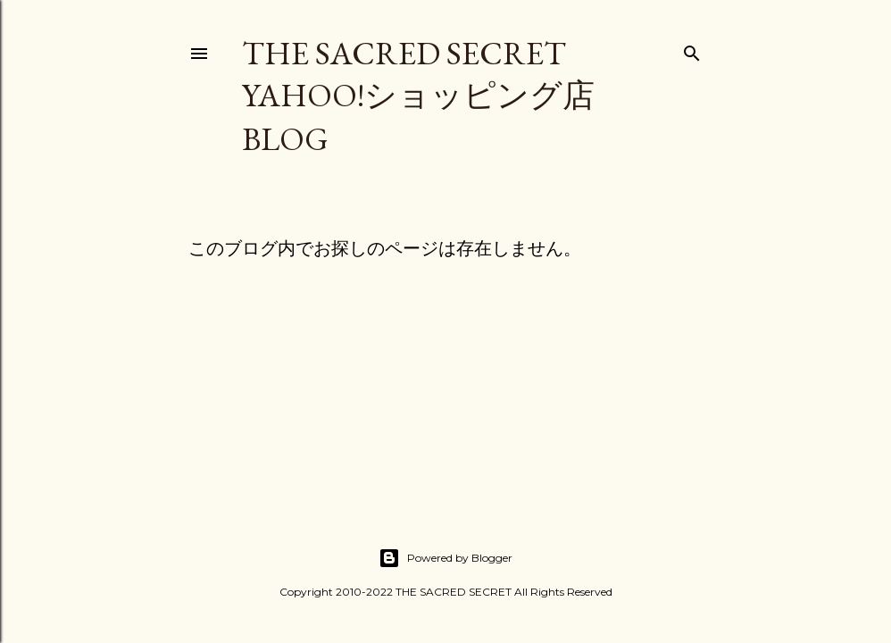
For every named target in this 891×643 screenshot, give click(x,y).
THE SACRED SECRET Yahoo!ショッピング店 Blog (418, 96)
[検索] (692, 49)
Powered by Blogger (445, 558)
